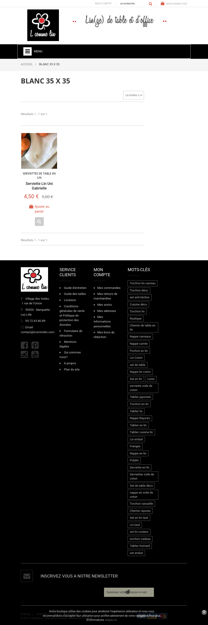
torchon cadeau (140, 538)
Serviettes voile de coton (142, 476)
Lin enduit (136, 439)
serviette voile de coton (141, 387)
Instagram (24, 354)
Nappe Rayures (140, 417)
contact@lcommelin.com (37, 331)
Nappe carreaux (140, 336)
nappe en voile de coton (141, 494)
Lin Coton (136, 357)
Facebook (24, 345)
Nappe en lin (138, 453)
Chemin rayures (140, 510)
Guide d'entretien (75, 287)
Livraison (70, 299)
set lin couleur (139, 531)
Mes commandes (108, 287)
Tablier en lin (138, 425)
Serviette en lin (139, 467)
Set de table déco (141, 485)
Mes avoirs (104, 304)
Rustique (135, 318)
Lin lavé (135, 524)
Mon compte (103, 3)
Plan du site (72, 369)
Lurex (151, 378)
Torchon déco (139, 290)
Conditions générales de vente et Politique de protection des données (71, 315)
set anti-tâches (139, 297)
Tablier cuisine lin (141, 431)
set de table (137, 364)
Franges (135, 446)
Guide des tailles (75, 293)
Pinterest (35, 345)
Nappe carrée (138, 343)
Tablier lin (136, 410)
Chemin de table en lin (142, 327)
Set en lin (136, 378)
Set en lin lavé (139, 517)
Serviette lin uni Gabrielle (39, 185)
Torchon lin (137, 311)
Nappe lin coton (140, 371)
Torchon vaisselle (141, 503)
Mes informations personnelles (102, 321)
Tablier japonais (140, 396)
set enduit (136, 552)
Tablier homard (140, 545)
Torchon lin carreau (142, 282)
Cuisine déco (138, 304)
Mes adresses (106, 310)
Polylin (134, 460)
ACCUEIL (27, 64)
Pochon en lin (139, 350)
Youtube (35, 354)
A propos (70, 362)
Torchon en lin (139, 403)
